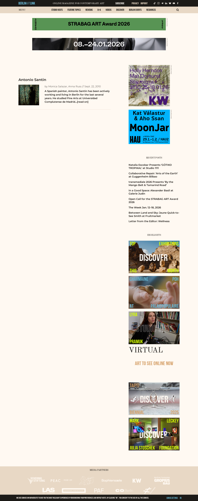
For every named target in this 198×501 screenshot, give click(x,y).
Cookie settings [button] (172, 498)
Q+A (99, 9)
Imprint (144, 3)
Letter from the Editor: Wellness (149, 221)
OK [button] (181, 498)
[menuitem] (57, 11)
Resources (151, 9)
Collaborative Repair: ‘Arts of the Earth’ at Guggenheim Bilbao (153, 175)
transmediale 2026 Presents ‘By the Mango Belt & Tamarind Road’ (151, 183)
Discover (120, 9)
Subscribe (119, 3)
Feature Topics (74, 9)
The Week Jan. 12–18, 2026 (145, 207)
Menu (22, 10)
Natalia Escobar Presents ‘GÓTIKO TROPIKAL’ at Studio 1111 (150, 166)
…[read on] (81, 101)
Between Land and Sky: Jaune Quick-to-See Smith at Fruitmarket (154, 214)
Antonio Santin (32, 80)
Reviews (89, 9)
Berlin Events (135, 9)
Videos (108, 9)
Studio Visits (57, 9)
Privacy (135, 3)
